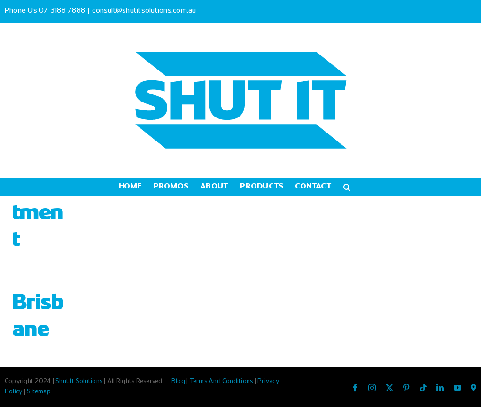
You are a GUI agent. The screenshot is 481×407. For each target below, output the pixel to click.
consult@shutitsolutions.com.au (144, 11)
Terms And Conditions (222, 381)
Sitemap (39, 392)
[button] (346, 187)
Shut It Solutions (78, 381)
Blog (178, 381)
